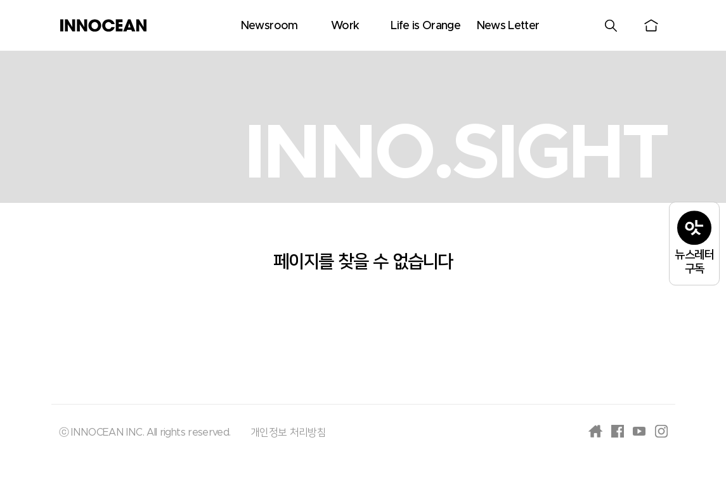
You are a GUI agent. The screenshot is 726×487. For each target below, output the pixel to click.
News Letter (508, 26)
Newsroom (269, 26)
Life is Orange (425, 26)
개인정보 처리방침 (288, 432)
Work (345, 26)
